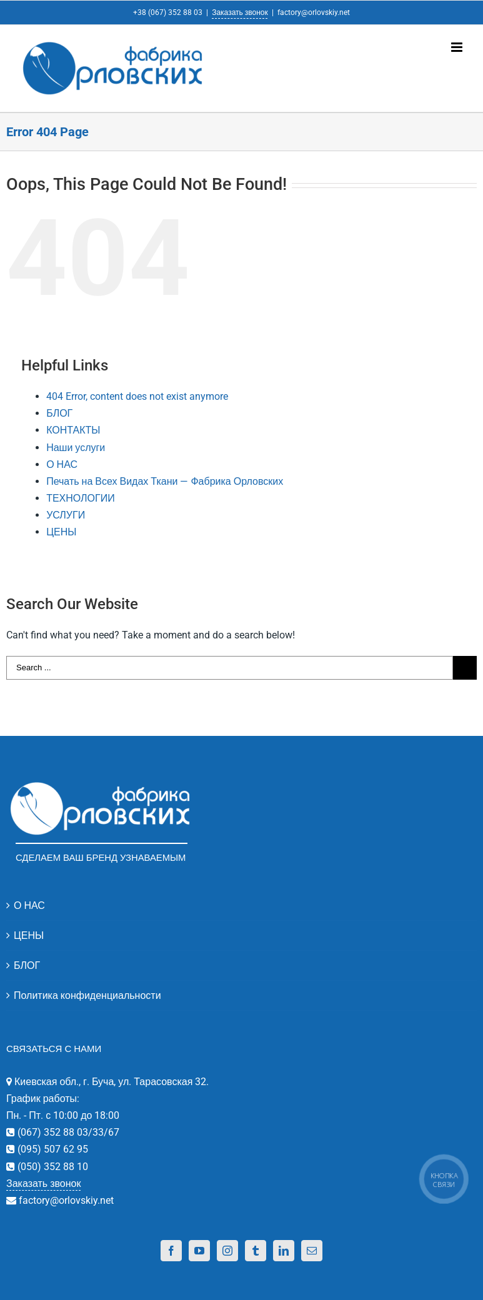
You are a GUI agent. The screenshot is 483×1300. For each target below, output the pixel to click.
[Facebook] (171, 1250)
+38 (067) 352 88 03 (167, 12)
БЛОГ (59, 413)
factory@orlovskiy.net (313, 12)
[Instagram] (227, 1250)
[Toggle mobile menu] (457, 47)
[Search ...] (229, 668)
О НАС (61, 464)
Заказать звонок (240, 12)
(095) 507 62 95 (51, 1149)
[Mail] (311, 1250)
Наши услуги (75, 448)
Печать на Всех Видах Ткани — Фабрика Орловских (164, 481)
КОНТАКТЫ (73, 430)
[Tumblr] (255, 1250)
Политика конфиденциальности (87, 995)
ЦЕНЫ (61, 532)
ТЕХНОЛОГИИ (80, 498)
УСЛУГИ (65, 515)
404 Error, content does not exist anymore (137, 396)
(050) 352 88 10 (51, 1167)
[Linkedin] (283, 1250)
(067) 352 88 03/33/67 (67, 1132)
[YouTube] (199, 1250)
